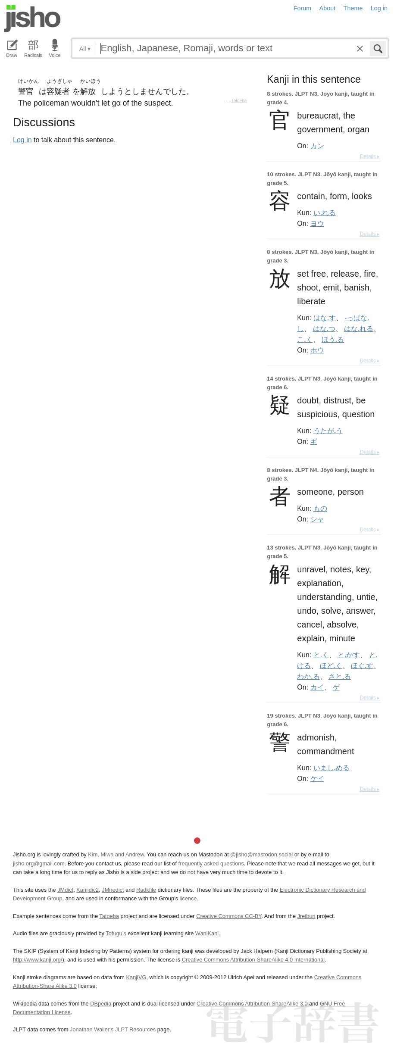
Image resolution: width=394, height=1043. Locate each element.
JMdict (65, 890)
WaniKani (207, 933)
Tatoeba (239, 100)
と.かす (349, 654)
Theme (353, 8)
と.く (321, 654)
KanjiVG (136, 977)
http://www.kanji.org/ (38, 959)
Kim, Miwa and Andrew (116, 854)
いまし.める (331, 767)
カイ (317, 687)
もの (320, 508)
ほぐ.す (362, 665)
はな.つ (324, 328)
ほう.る (333, 339)
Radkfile (146, 890)
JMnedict (113, 890)
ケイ (317, 778)
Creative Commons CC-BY (228, 916)
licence (188, 898)
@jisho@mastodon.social (261, 854)
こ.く (305, 339)
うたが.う (328, 430)
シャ (317, 519)
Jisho (32, 18)
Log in (379, 8)
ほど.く (331, 665)
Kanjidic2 (87, 890)
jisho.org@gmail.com (39, 863)
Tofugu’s (116, 933)
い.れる (324, 212)
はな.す (324, 317)
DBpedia (100, 1003)
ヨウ (317, 223)
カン (317, 145)
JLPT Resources (135, 1029)
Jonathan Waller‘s (91, 1029)
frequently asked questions (211, 863)
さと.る (339, 676)
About (327, 8)
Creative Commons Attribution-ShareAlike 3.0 (252, 1003)
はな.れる (358, 328)
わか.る (308, 676)
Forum (303, 8)
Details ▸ (370, 156)
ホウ (317, 350)
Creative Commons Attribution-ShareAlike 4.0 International (253, 959)
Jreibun (306, 916)
